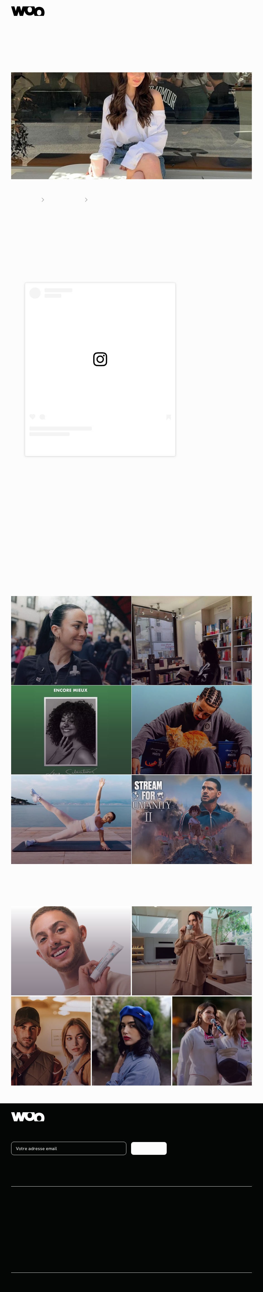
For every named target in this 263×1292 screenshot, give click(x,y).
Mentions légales (235, 1287)
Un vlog (33, 502)
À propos (185, 1215)
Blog (98, 1225)
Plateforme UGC (27, 1256)
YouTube (208, 502)
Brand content (25, 1236)
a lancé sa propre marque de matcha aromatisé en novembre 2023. (124, 226)
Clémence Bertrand (165, 459)
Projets (101, 1215)
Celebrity (20, 1246)
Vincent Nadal (110, 466)
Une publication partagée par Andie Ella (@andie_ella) (100, 447)
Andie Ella (90, 217)
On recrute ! (188, 1225)
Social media (23, 1225)
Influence (20, 1215)
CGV (206, 1287)
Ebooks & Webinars (113, 1236)
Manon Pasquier (69, 466)
